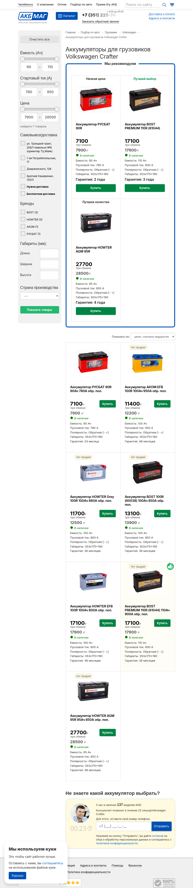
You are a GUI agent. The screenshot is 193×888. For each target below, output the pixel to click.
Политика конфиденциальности (89, 872)
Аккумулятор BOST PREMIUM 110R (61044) (142, 126)
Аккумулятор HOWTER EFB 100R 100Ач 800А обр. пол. (91, 608)
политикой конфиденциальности (117, 843)
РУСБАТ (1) (34, 234)
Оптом (61, 4)
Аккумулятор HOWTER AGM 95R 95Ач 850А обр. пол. (92, 718)
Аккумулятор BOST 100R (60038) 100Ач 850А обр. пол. (144, 501)
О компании (45, 4)
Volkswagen (129, 32)
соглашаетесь (52, 863)
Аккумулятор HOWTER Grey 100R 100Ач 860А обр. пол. (92, 499)
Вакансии (135, 865)
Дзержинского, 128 (39, 168)
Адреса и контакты (162, 18)
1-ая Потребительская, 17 (41, 160)
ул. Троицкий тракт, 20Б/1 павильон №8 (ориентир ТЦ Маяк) (40, 147)
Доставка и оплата (162, 14)
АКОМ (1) (32, 226)
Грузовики (111, 32)
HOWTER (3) (35, 219)
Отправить (161, 826)
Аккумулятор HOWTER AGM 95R (94, 249)
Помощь (117, 865)
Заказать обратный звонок (100, 21)
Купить (96, 188)
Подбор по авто (81, 4)
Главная (71, 32)
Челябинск (25, 4)
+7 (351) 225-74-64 (103, 15)
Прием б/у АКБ (106, 4)
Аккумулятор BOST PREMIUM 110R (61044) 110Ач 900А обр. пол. (147, 610)
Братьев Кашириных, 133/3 (40, 177)
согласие (158, 835)
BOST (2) (32, 212)
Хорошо (17, 875)
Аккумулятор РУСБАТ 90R (93, 126)
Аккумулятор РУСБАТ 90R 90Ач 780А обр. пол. (90, 389)
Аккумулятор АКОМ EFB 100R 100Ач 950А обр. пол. (146, 389)
